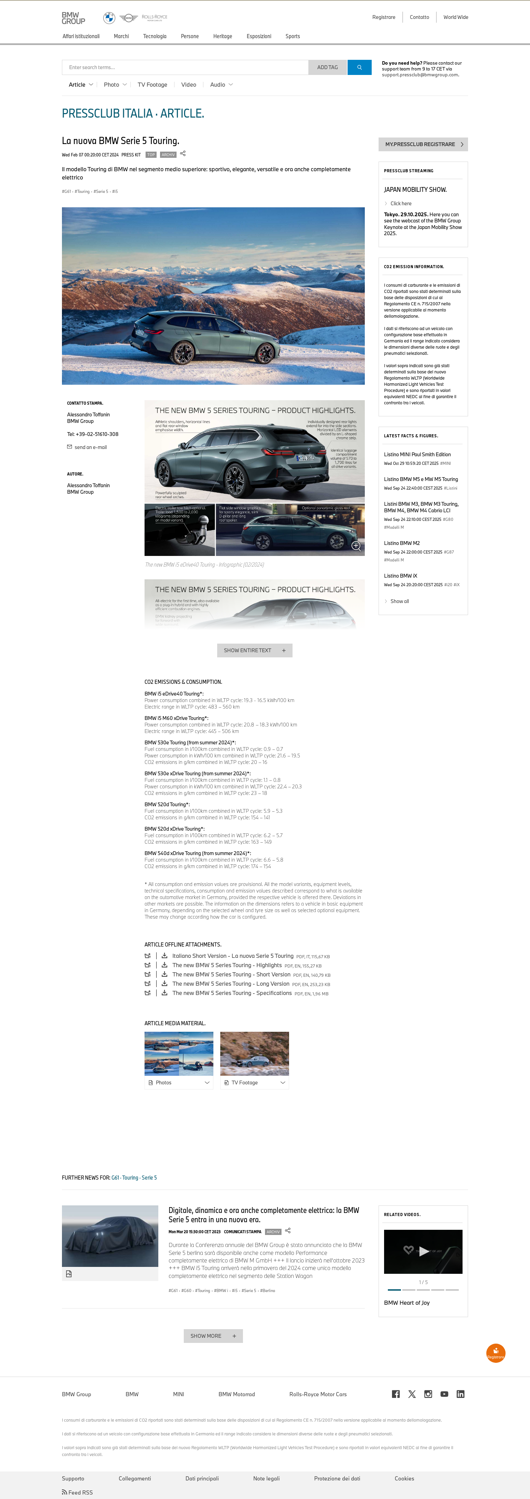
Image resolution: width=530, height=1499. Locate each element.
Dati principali (202, 1478)
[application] (423, 1252)
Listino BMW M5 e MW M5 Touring (421, 479)
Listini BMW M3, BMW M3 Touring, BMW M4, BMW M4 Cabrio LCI (421, 507)
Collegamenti (135, 1478)
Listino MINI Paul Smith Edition (417, 454)
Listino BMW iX (400, 575)
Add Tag (327, 67)
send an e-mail (87, 447)
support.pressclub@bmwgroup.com (420, 75)
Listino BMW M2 (402, 543)
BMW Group (76, 1394)
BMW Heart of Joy (407, 1302)
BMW (132, 1394)
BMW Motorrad (237, 1394)
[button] (423, 1251)
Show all (400, 601)
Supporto (73, 1478)
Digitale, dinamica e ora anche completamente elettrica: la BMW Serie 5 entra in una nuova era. (264, 1214)
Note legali (266, 1478)
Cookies (404, 1478)
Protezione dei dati (337, 1478)
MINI (178, 1394)
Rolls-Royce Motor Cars (318, 1394)
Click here (401, 203)
